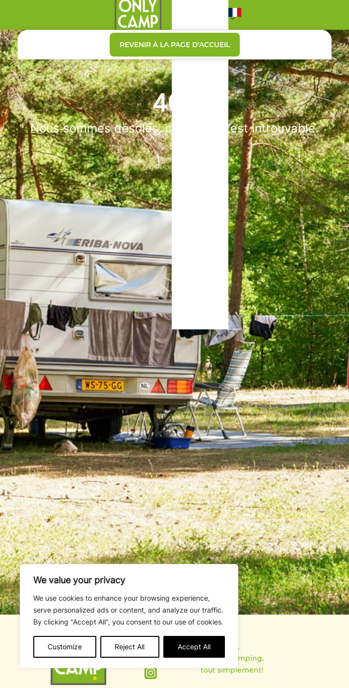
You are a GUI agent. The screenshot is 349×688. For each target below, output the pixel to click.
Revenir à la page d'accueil (175, 44)
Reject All (129, 646)
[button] (234, 15)
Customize (65, 646)
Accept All (194, 646)
